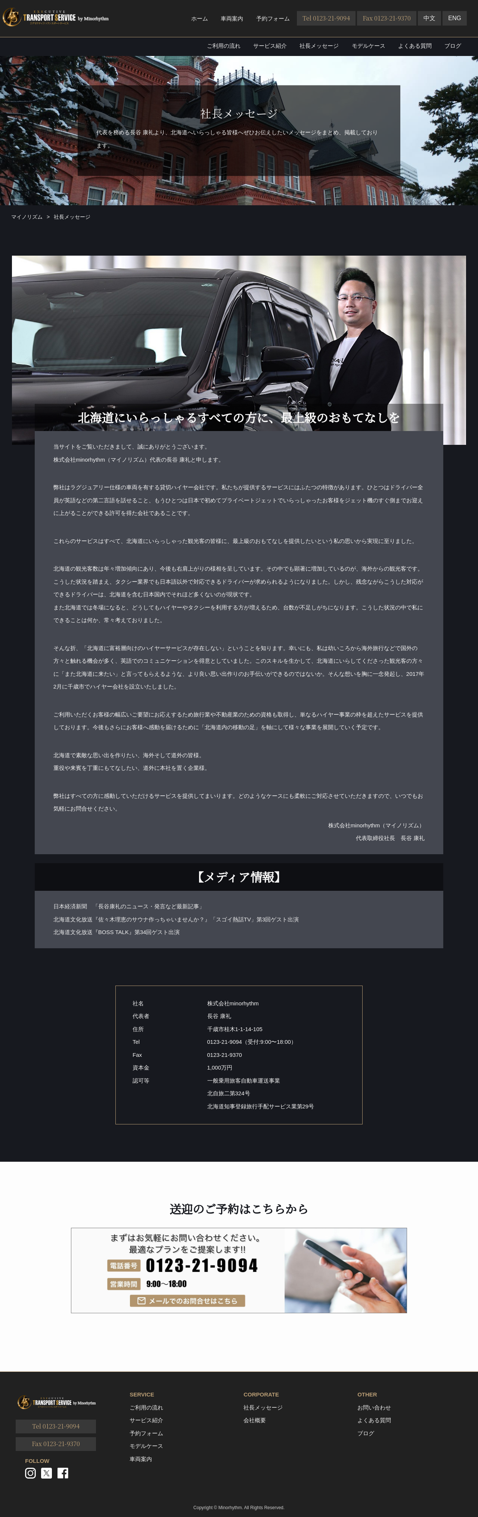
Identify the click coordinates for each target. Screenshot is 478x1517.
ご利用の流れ (223, 46)
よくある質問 (415, 46)
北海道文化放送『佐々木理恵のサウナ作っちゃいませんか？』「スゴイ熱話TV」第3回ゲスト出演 (176, 919)
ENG (454, 18)
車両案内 (232, 18)
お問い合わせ (374, 1407)
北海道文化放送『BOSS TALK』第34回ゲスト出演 (116, 932)
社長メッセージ (319, 46)
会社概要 (254, 1420)
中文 (429, 18)
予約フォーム (273, 18)
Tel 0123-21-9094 (326, 18)
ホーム (199, 18)
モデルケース (368, 46)
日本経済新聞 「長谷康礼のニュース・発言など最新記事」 (129, 906)
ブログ (452, 46)
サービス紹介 (270, 46)
